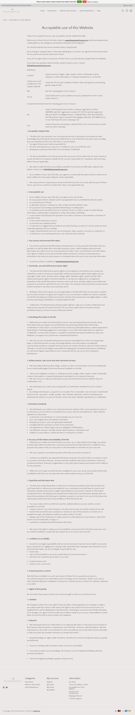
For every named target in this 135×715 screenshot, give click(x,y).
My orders (50, 684)
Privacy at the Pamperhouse (74, 692)
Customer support (75, 698)
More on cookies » (93, 2)
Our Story (72, 682)
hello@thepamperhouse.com (39, 66)
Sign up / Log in (127, 5)
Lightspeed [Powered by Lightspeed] (36, 711)
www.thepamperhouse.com (76, 40)
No (84, 2)
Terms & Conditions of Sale (78, 684)
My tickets (50, 687)
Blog (98, 11)
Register (50, 682)
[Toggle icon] (122, 11)
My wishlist (51, 690)
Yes (79, 2)
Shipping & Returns (75, 696)
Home (42, 11)
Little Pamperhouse (31, 687)
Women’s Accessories (32, 684)
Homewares (29, 682)
